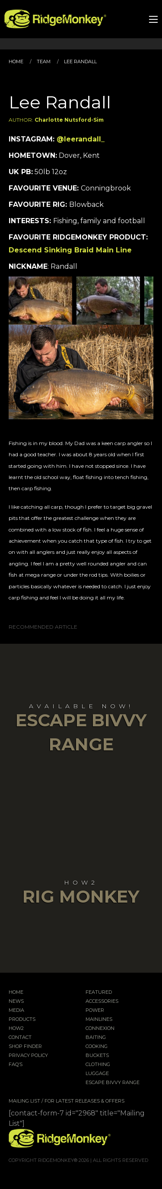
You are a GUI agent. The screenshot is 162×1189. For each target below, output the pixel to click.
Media (16, 1010)
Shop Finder (25, 1046)
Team (44, 61)
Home (16, 61)
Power (95, 1010)
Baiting (96, 1037)
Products (22, 1019)
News (16, 1001)
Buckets (97, 1055)
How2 (16, 1028)
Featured (99, 992)
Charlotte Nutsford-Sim (69, 120)
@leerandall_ (81, 139)
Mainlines (99, 1019)
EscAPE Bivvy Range (113, 1082)
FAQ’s (15, 1064)
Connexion (100, 1028)
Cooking (97, 1046)
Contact (20, 1037)
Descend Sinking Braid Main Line (70, 250)
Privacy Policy (28, 1055)
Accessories (102, 1001)
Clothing (98, 1064)
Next (140, 300)
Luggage (97, 1073)
